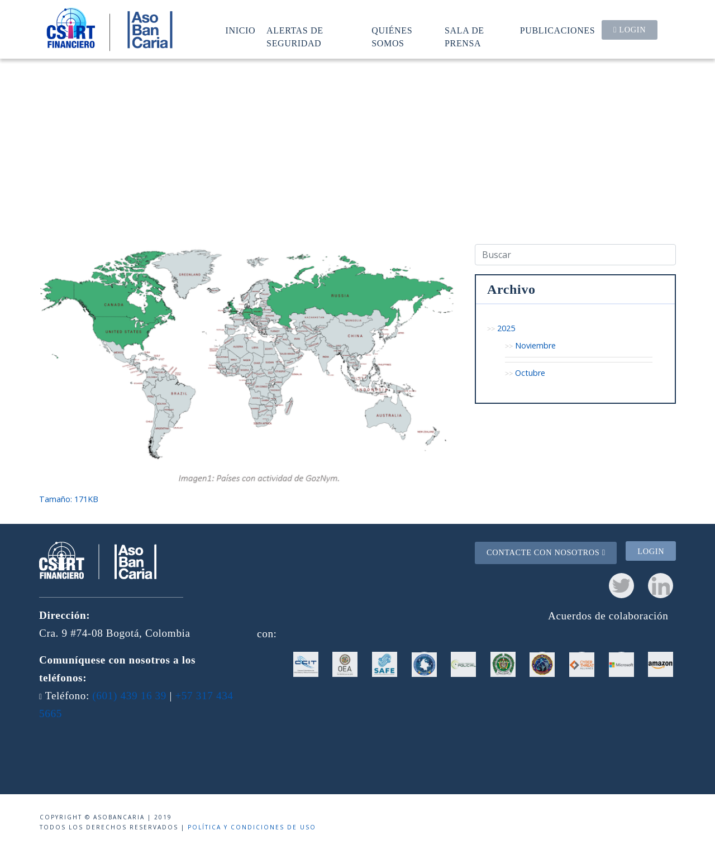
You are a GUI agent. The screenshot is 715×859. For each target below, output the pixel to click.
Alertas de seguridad (294, 36)
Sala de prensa (464, 36)
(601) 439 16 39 (129, 695)
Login (629, 29)
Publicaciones (557, 30)
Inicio (241, 30)
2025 (506, 328)
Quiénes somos (391, 36)
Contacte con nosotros (546, 552)
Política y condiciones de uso (252, 827)
